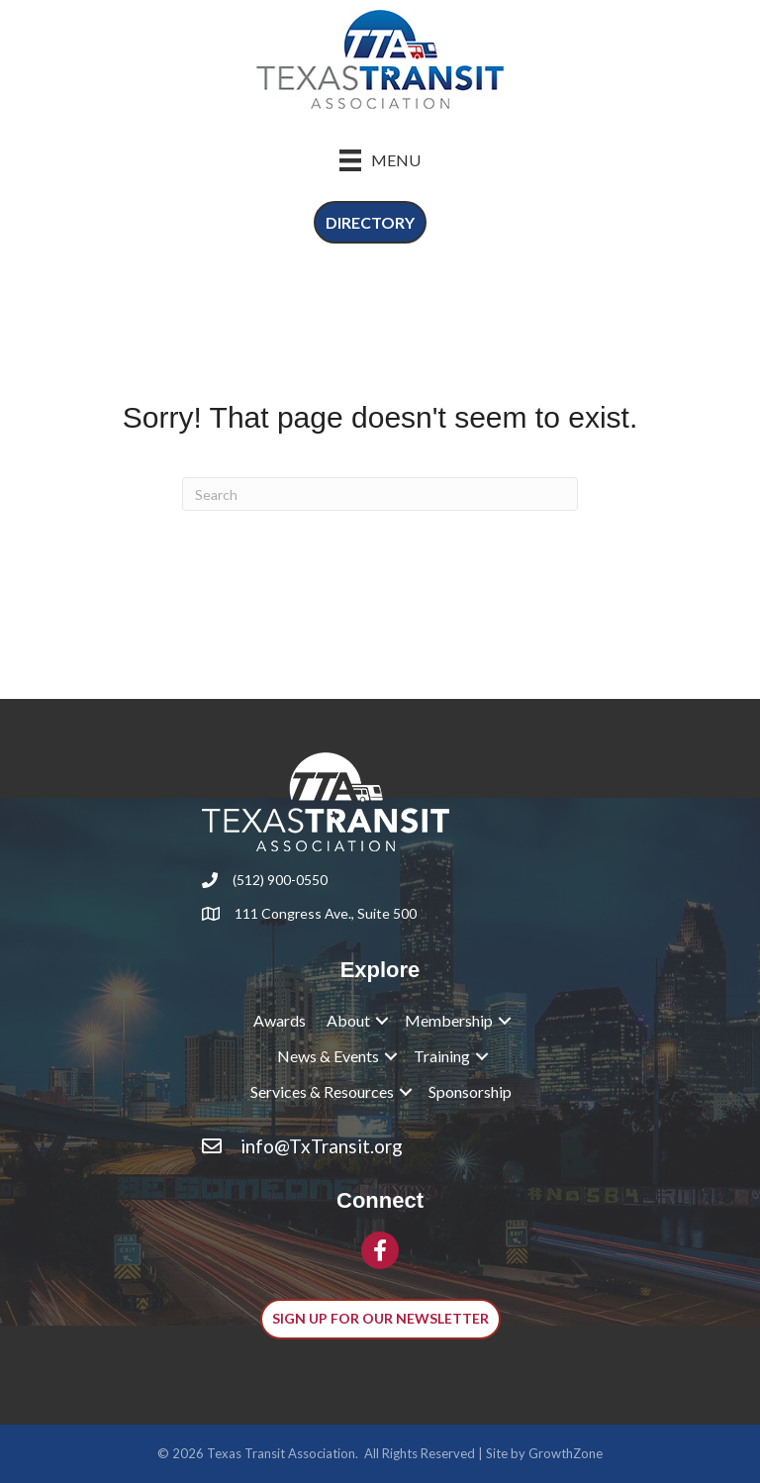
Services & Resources (322, 1091)
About (348, 1020)
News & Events (328, 1055)
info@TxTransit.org (321, 1146)
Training (442, 1055)
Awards (279, 1020)
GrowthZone (565, 1453)
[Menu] (380, 160)
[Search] (380, 494)
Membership (449, 1020)
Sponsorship (470, 1091)
